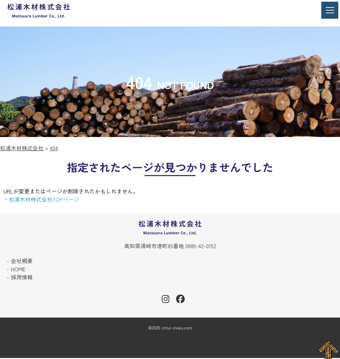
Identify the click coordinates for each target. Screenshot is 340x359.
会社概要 (22, 261)
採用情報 (22, 278)
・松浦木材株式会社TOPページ (41, 199)
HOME (18, 270)
